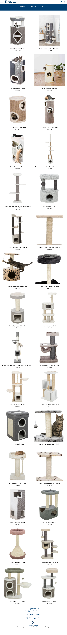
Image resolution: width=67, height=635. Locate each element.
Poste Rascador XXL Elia (18, 405)
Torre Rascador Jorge (17, 88)
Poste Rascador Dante (17, 601)
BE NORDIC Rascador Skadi (49, 405)
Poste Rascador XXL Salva (17, 326)
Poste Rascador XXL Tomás (18, 247)
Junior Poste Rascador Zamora (49, 247)
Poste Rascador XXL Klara (17, 483)
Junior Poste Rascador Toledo (18, 287)
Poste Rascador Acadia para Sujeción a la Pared (17, 207)
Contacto (38, 614)
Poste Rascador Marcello (49, 562)
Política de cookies (36, 627)
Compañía (29, 614)
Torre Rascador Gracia (17, 167)
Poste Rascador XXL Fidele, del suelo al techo (17, 365)
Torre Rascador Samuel (49, 88)
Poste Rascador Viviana (49, 523)
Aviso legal (47, 627)
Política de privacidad (23, 627)
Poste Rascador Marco (49, 601)
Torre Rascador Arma (17, 49)
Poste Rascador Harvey (49, 206)
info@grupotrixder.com (33, 611)
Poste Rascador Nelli (49, 326)
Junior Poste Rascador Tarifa (49, 287)
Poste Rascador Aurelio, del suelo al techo (49, 167)
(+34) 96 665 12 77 (33, 609)
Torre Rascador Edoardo (17, 127)
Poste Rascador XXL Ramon (49, 365)
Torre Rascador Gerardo (18, 523)
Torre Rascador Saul (17, 444)
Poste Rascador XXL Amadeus (49, 49)
